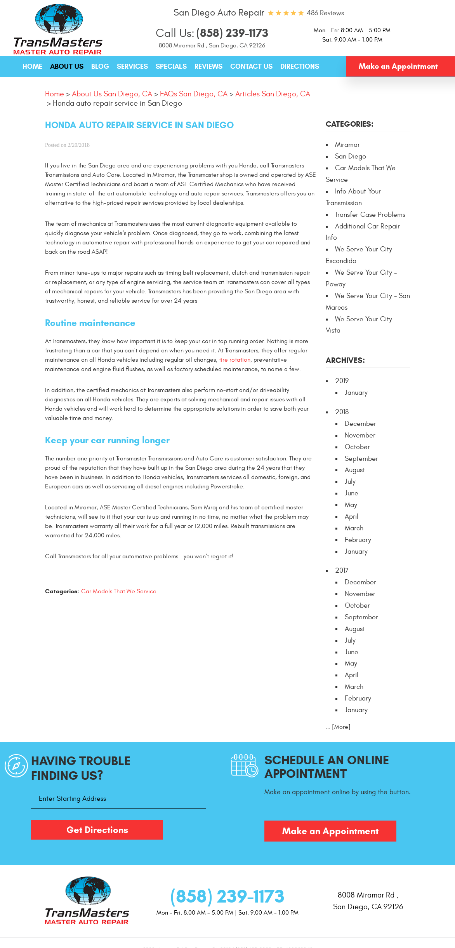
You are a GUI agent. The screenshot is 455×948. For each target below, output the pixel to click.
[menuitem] (32, 66)
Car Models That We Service (118, 591)
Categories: (349, 124)
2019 (342, 381)
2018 (342, 412)
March (354, 528)
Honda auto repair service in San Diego (117, 103)
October (357, 447)
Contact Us (251, 66)
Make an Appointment (398, 66)
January (356, 393)
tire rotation (234, 359)
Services (132, 66)
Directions (299, 66)
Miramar (347, 145)
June (351, 493)
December (360, 424)
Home (32, 66)
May (351, 505)
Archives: (345, 360)
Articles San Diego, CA (272, 93)
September (361, 459)
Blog (100, 66)
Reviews (208, 66)
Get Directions (97, 830)
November (360, 435)
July (350, 481)
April (351, 516)
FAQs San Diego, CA (194, 93)
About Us (66, 66)
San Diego (350, 156)
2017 (342, 570)
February (358, 540)
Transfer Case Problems (370, 215)
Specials (171, 66)
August (355, 470)
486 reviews (325, 13)
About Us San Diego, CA (112, 93)
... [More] (338, 726)
